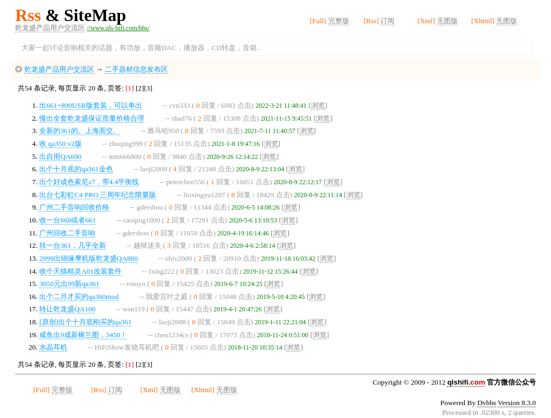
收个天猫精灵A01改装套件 (80, 271)
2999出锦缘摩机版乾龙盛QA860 (88, 258)
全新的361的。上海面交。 (79, 131)
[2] (140, 88)
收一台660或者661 (67, 220)
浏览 (318, 105)
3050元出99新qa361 (69, 284)
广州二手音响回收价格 (74, 207)
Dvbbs (486, 403)
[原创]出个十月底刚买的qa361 (85, 322)
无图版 (447, 21)
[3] (148, 88)
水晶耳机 (53, 347)
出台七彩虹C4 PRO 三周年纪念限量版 (97, 195)
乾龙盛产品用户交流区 (50, 28)
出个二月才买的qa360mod (78, 296)
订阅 (387, 21)
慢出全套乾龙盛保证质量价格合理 (91, 118)
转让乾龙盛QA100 (67, 309)
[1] (130, 88)
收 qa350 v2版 (60, 144)
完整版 (338, 21)
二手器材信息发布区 (136, 69)
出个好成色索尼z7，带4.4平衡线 (89, 182)
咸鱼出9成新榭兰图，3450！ (83, 335)
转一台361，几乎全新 (72, 245)
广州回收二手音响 (67, 233)
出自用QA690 (60, 156)
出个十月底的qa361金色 (76, 169)
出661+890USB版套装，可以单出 (90, 105)
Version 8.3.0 (517, 403)
